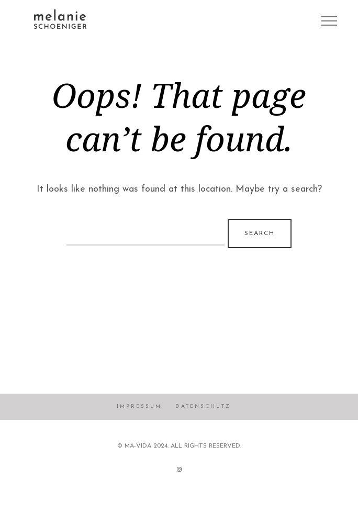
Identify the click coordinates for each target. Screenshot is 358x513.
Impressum (139, 406)
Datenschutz (203, 406)
